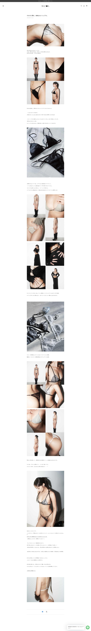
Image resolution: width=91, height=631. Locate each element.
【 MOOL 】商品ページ (31, 570)
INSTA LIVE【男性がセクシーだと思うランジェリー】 (37, 536)
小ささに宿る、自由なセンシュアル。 (37, 15)
